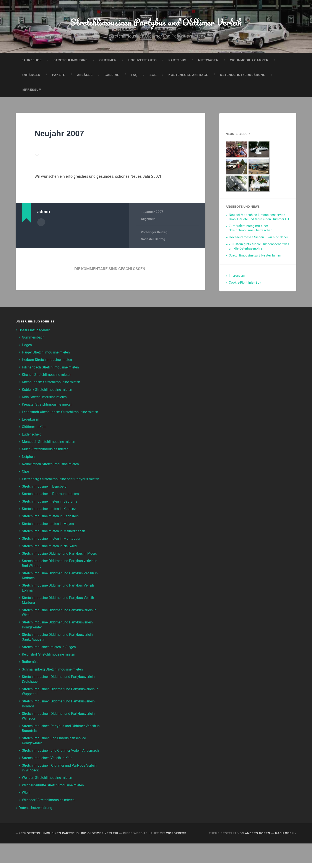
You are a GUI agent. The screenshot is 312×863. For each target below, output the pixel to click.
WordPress (176, 852)
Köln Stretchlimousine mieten (46, 398)
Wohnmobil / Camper (249, 62)
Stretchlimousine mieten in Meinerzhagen (55, 542)
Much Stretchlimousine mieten (47, 455)
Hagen (27, 346)
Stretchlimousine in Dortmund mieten (52, 505)
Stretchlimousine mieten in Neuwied (51, 556)
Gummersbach (34, 339)
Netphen (29, 463)
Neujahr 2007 (61, 135)
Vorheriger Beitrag (154, 234)
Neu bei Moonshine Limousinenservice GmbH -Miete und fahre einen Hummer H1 (259, 219)
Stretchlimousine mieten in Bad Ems (51, 512)
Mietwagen (208, 62)
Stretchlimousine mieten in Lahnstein (52, 527)
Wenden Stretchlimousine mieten (49, 797)
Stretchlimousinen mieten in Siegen (50, 662)
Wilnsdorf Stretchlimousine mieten (50, 819)
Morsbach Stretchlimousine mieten (50, 448)
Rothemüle (30, 677)
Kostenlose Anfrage (188, 77)
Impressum (31, 91)
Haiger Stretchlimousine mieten (47, 354)
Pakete (58, 77)
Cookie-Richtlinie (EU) (245, 284)
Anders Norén (257, 852)
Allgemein (148, 221)
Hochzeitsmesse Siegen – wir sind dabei (258, 239)
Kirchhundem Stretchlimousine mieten (53, 383)
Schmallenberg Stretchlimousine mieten (54, 684)
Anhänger (31, 77)
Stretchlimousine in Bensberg (46, 497)
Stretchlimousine (71, 62)
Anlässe (85, 77)
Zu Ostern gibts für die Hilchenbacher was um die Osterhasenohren (259, 248)
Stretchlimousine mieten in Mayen (49, 534)
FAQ (134, 77)
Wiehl (26, 812)
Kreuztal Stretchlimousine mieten (49, 406)
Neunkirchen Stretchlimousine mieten (52, 470)
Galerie (111, 77)
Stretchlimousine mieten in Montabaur (53, 549)
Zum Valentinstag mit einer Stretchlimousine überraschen (250, 230)
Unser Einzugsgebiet (35, 332)
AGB (153, 77)
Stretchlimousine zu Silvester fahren (255, 257)
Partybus (178, 62)
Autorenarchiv (41, 224)
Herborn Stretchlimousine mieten (49, 361)
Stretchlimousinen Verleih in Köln (49, 777)
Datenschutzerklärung (242, 77)
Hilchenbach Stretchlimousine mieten (52, 369)
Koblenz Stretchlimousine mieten (49, 391)
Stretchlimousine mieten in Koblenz (51, 519)
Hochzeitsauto (142, 62)
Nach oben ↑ (285, 852)
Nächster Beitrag (153, 241)
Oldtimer (108, 62)
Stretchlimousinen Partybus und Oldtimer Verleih (156, 23)
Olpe (25, 477)
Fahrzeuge (31, 62)
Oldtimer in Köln (35, 433)
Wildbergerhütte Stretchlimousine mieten (55, 804)
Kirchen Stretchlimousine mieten (48, 376)
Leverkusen (31, 425)
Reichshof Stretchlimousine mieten (50, 669)
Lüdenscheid (32, 440)
